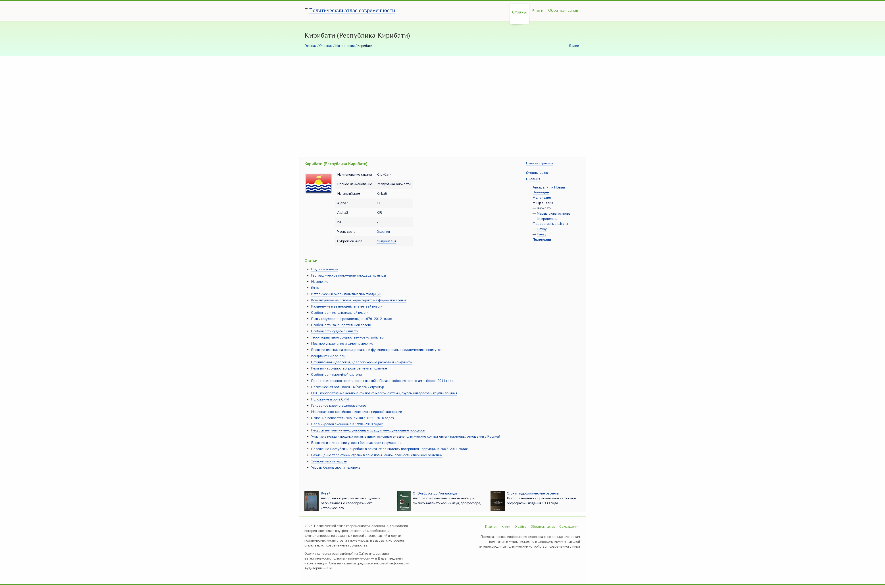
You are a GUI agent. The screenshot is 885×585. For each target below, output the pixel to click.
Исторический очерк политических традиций (346, 294)
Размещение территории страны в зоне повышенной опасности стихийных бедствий (376, 455)
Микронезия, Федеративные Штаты (550, 221)
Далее (574, 46)
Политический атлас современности (352, 10)
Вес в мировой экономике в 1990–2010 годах (347, 424)
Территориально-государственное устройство (347, 337)
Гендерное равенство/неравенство (338, 405)
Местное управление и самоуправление (342, 343)
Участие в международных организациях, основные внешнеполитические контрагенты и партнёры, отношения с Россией (405, 436)
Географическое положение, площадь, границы (348, 275)
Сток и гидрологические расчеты (533, 493)
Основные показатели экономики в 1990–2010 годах (352, 418)
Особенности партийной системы (336, 374)
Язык (315, 288)
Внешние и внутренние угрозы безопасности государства (356, 443)
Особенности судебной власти (334, 331)
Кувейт (326, 493)
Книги (537, 10)
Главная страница (539, 163)
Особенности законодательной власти (341, 325)
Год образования (324, 269)
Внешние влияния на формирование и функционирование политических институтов (376, 350)
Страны (519, 12)
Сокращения (569, 526)
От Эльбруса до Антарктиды (435, 493)
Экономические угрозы (329, 461)
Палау (541, 234)
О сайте (520, 526)
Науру (542, 229)
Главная (310, 46)
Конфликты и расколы (328, 356)
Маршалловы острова (554, 213)
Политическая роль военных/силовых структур (347, 387)
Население (319, 281)
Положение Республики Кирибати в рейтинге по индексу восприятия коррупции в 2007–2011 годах (389, 449)
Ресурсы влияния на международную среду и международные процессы (368, 430)
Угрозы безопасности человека (335, 467)
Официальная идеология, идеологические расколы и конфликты (361, 362)
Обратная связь (563, 10)
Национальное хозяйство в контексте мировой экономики (356, 412)
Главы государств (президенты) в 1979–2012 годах (351, 319)
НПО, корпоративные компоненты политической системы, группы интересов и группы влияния (384, 393)
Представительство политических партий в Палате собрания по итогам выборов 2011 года (382, 381)
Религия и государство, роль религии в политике (349, 368)
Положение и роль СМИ (330, 399)
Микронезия (345, 46)
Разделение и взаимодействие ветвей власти (346, 306)
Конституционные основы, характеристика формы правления (358, 300)
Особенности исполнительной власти (339, 312)
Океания (326, 46)
